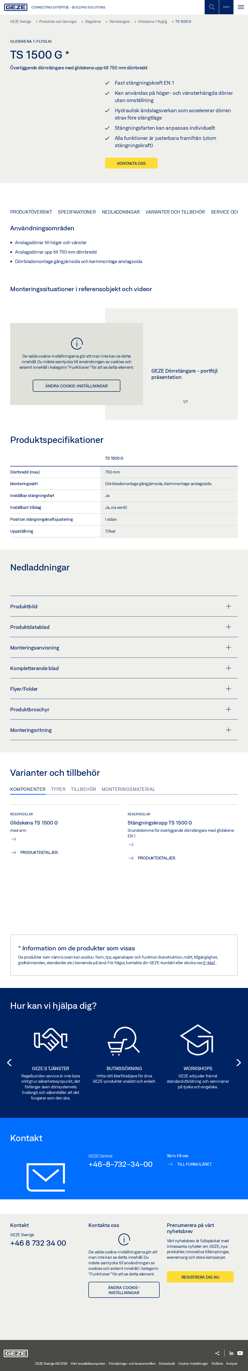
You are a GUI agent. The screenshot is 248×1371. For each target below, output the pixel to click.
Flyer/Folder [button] (120, 689)
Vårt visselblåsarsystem (88, 1363)
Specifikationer (77, 212)
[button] (7, 1062)
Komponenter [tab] (28, 789)
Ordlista (217, 1363)
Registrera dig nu (200, 1277)
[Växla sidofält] (226, 7)
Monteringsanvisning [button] (120, 647)
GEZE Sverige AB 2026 (51, 1363)
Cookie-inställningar (193, 1363)
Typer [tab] (58, 789)
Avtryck (231, 1363)
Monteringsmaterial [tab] (128, 789)
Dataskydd (167, 1363)
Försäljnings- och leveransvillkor (132, 1363)
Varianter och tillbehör (175, 212)
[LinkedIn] (231, 1353)
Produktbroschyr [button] (120, 709)
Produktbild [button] (120, 606)
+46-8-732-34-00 (120, 1164)
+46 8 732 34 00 (38, 1242)
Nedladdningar (121, 212)
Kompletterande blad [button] (120, 668)
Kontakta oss (131, 163)
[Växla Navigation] (240, 7)
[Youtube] (240, 1353)
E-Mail (209, 962)
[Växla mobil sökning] (211, 7)
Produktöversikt (31, 212)
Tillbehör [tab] (83, 789)
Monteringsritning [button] (120, 730)
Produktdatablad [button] (120, 627)
